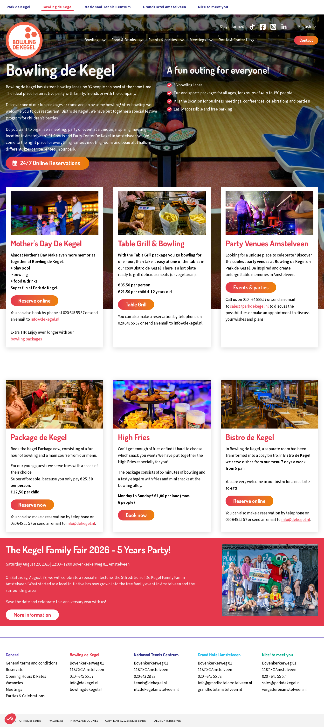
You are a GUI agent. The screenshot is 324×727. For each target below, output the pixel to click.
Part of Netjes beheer (27, 721)
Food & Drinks (123, 40)
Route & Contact (233, 40)
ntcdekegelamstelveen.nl (156, 689)
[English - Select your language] (307, 26)
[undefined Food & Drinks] (139, 40)
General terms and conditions (31, 663)
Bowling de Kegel (57, 7)
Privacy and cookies (84, 721)
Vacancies (56, 721)
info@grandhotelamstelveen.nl (225, 683)
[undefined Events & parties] (180, 40)
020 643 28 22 (144, 676)
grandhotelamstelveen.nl (220, 689)
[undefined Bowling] (102, 40)
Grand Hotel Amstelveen (164, 7)
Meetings (198, 40)
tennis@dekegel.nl (150, 683)
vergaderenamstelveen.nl (284, 689)
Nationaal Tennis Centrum (108, 7)
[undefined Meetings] (209, 40)
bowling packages (26, 339)
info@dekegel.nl (45, 319)
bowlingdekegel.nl (86, 689)
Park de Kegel (18, 7)
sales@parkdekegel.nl (249, 306)
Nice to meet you (213, 7)
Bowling (91, 40)
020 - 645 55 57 (81, 676)
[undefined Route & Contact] (251, 40)
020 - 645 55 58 (209, 676)
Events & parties (162, 40)
